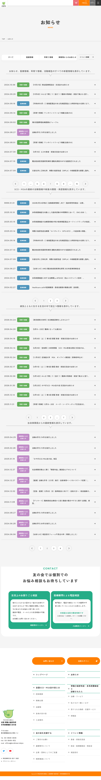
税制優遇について (43, 762)
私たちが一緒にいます (80, 706)
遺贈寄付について (43, 749)
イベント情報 (84, 57)
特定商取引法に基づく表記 (11, 762)
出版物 (38, 710)
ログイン (92, 3)
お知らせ (75, 678)
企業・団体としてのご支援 (46, 756)
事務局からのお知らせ (67, 57)
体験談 (73, 719)
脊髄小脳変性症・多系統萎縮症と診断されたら (85, 692)
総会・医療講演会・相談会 (81, 749)
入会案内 (39, 723)
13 (77, 182)
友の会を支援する (44, 736)
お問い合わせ (48, 665)
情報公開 (39, 704)
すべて (11, 57)
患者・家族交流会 (78, 743)
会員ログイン (83, 665)
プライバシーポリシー (9, 765)
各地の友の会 (41, 717)
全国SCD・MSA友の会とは (48, 691)
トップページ (42, 678)
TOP (3, 39)
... (31, 182)
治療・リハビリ (77, 700)
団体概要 (39, 698)
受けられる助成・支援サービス (83, 713)
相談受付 (74, 756)
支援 (76, 3)
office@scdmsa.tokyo (14, 747)
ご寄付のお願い (42, 743)
